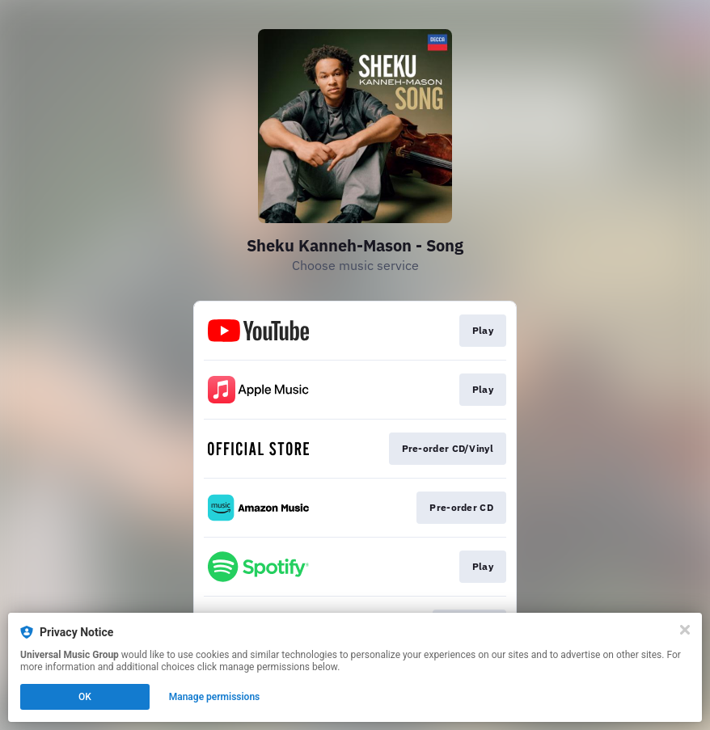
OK (84, 697)
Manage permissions (214, 697)
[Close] (685, 630)
